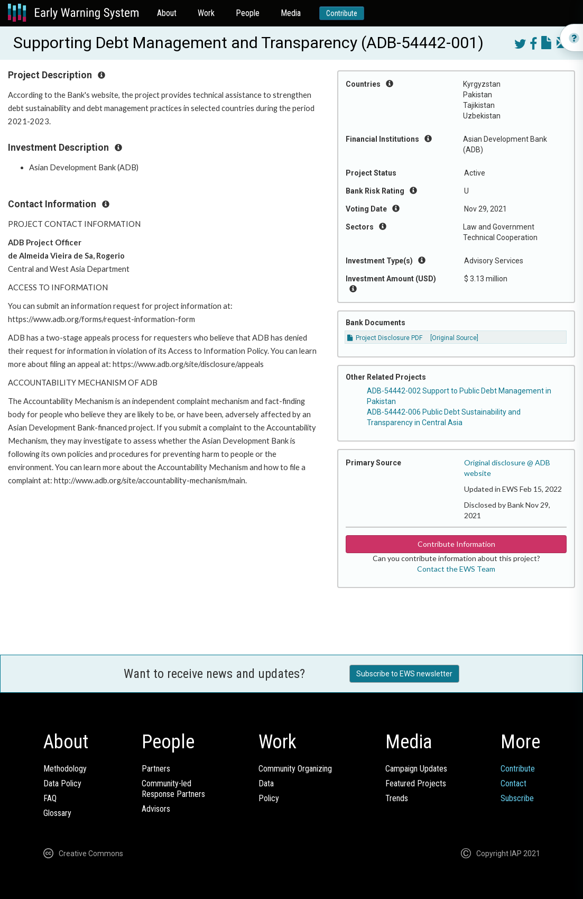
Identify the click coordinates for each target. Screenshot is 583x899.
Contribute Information (456, 543)
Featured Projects (415, 783)
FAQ (50, 798)
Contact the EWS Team (456, 568)
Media (291, 13)
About (167, 13)
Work (206, 13)
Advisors (156, 809)
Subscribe (517, 798)
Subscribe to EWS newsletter (404, 673)
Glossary (57, 813)
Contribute (341, 13)
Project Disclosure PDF (384, 338)
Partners (156, 769)
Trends (396, 798)
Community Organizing (295, 769)
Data (266, 783)
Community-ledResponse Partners (173, 788)
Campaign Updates (416, 769)
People (248, 13)
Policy (268, 798)
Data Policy (62, 783)
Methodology (65, 769)
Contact (513, 783)
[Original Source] (454, 338)
